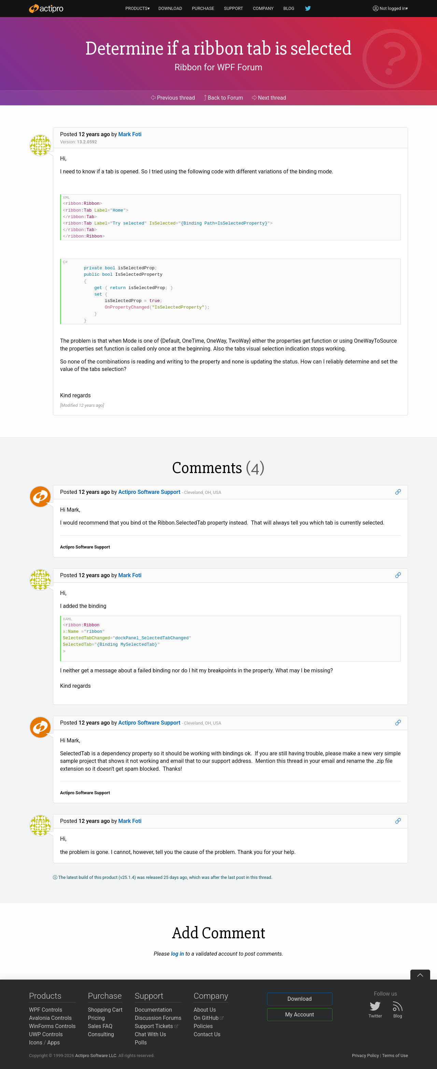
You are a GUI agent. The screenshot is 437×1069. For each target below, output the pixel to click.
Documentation (153, 1010)
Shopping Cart (105, 1010)
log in (177, 954)
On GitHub (209, 1018)
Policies (203, 1026)
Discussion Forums (158, 1018)
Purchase (105, 996)
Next (269, 98)
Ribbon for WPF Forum (218, 67)
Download (299, 999)
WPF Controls (45, 1010)
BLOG (288, 8)
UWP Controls (46, 1034)
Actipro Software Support (149, 492)
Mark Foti (130, 134)
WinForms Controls (52, 1026)
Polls (141, 1042)
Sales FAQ (100, 1026)
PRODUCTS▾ (137, 8)
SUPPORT (233, 8)
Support (149, 996)
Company (211, 996)
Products (45, 996)
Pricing (96, 1018)
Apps (53, 1042)
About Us (205, 1010)
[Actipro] (46, 8)
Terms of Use (395, 1055)
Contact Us (207, 1034)
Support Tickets (156, 1026)
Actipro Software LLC (95, 1055)
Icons (35, 1042)
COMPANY (263, 8)
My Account (299, 1014)
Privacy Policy (365, 1055)
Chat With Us (150, 1034)
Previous (173, 98)
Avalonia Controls (50, 1018)
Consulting (101, 1034)
